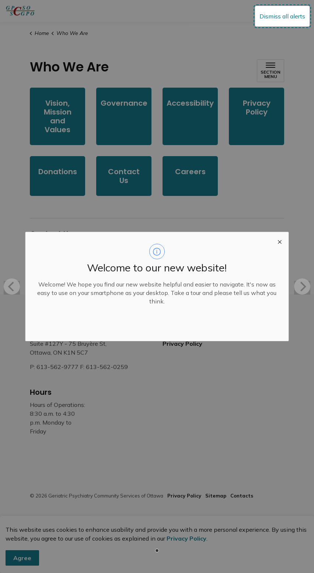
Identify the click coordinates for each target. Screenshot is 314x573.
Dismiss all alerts (282, 16)
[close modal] (280, 241)
